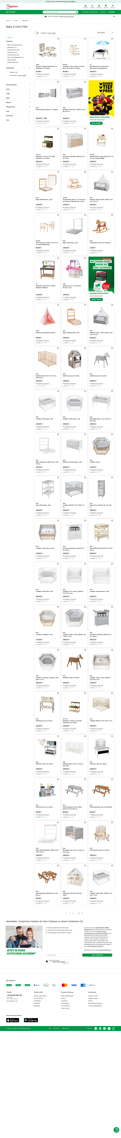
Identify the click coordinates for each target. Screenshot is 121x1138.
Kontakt (9, 992)
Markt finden (96, 299)
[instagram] (104, 1028)
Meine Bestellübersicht (67, 996)
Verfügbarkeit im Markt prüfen (43, 74)
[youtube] (109, 1028)
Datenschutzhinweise (105, 950)
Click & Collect (65, 1008)
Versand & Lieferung (67, 992)
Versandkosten (65, 1003)
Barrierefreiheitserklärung (95, 1003)
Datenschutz (65, 1028)
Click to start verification (59, 961)
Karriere (90, 1001)
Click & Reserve (65, 1006)
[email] (61, 955)
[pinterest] (100, 1028)
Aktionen (111, 12)
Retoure (63, 998)
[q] (59, 12)
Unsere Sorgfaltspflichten (95, 1006)
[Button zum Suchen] (76, 12)
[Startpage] (12, 6)
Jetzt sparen (96, 123)
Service (103, 12)
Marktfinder (37, 1006)
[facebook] (96, 1028)
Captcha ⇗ (66, 963)
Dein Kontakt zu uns (12, 1001)
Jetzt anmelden (97, 955)
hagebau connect (93, 996)
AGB (49, 1028)
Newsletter (37, 1003)
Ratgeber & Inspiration (90, 12)
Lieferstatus (64, 1001)
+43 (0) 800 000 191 (14, 995)
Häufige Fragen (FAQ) (40, 996)
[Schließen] (114, 16)
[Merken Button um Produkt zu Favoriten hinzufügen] (58, 39)
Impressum (56, 1028)
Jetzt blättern (71, 1)
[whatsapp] (113, 1028)
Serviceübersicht (38, 998)
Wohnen (10, 37)
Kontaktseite (37, 1001)
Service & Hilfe (38, 992)
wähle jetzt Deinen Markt (67, 16)
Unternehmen (92, 992)
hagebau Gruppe (93, 998)
